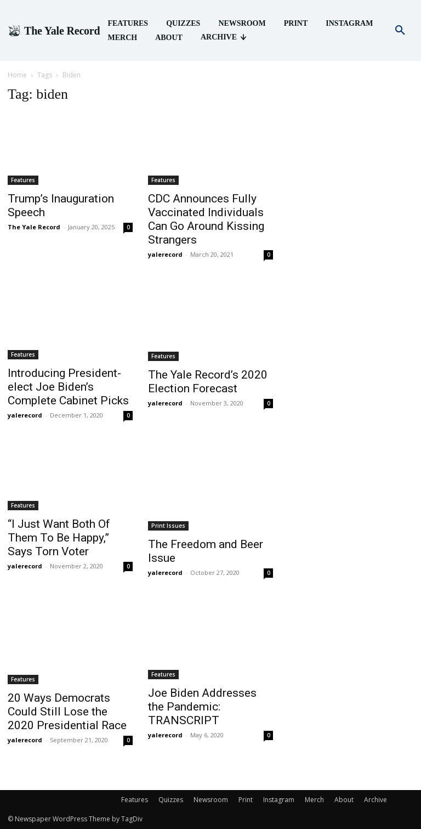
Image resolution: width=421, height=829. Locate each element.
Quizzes (170, 799)
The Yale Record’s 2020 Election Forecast (208, 381)
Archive (375, 799)
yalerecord (165, 254)
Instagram (278, 799)
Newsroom (211, 799)
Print (245, 799)
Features (23, 180)
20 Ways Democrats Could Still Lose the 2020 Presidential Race (67, 711)
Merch (314, 799)
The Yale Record (34, 227)
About (344, 799)
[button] (400, 31)
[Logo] (54, 30)
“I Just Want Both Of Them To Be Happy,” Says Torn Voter (59, 537)
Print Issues (168, 525)
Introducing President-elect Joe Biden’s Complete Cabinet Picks (68, 386)
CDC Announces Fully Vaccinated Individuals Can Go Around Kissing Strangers (206, 219)
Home (17, 75)
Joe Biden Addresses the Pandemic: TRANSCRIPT (202, 706)
